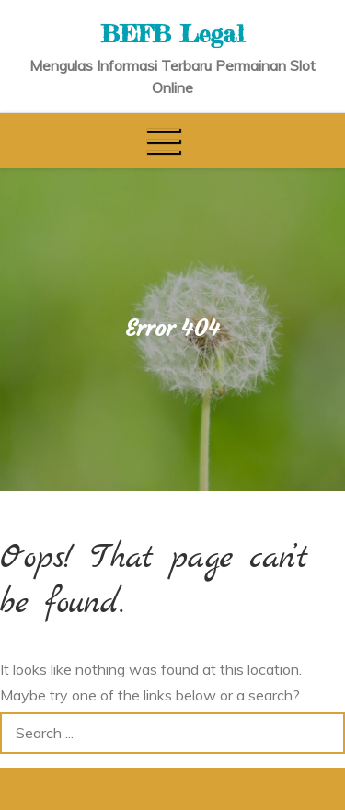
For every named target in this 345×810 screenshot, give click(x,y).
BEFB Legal (173, 33)
